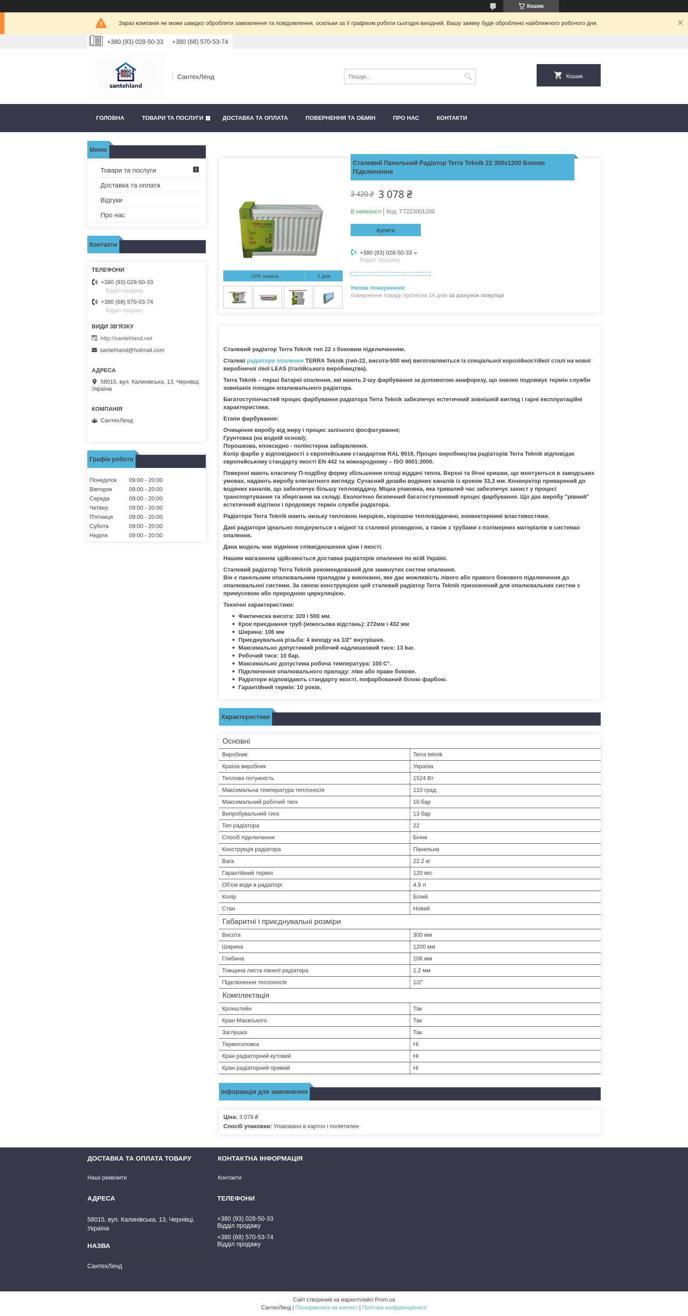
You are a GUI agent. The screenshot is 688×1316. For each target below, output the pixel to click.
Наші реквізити (107, 1177)
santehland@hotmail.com (132, 350)
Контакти (452, 118)
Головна (110, 118)
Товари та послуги (172, 118)
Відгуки (111, 200)
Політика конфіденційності (394, 1308)
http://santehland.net (126, 338)
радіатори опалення (275, 360)
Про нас (406, 118)
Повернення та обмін (340, 118)
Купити (385, 230)
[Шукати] (468, 76)
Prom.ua (385, 1300)
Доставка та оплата (255, 118)
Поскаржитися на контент (326, 1308)
